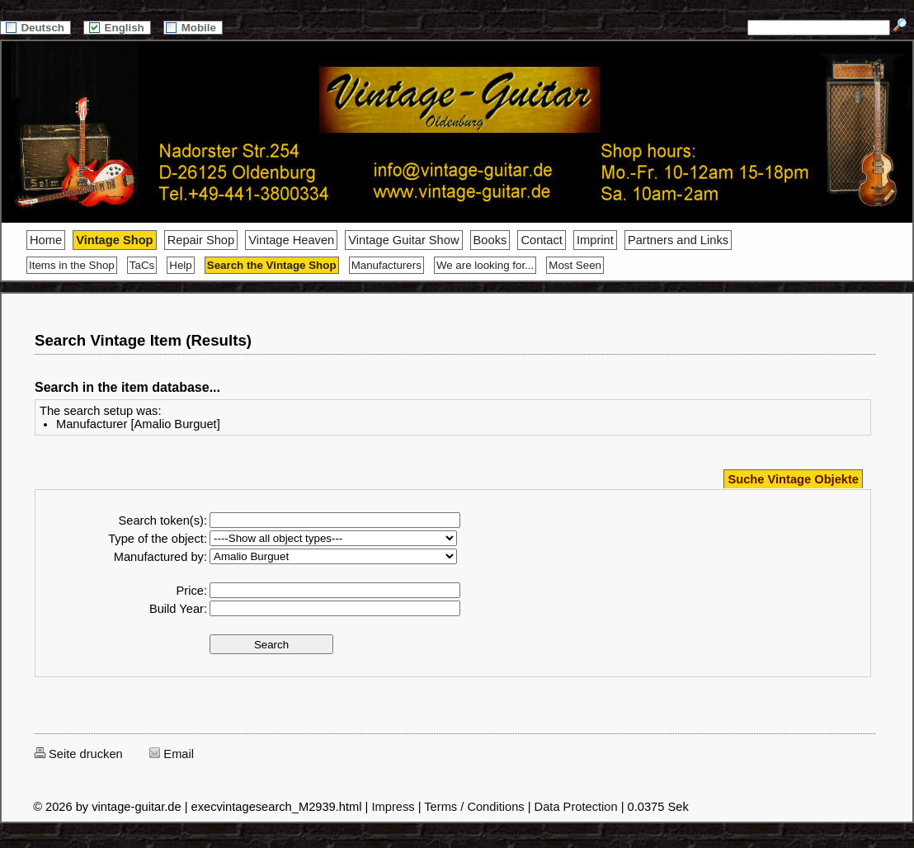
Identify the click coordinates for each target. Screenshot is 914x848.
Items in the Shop (72, 265)
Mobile (193, 27)
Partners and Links (678, 240)
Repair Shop (200, 240)
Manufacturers (386, 265)
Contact (542, 240)
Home (46, 240)
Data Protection (576, 806)
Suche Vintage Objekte (793, 479)
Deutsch (35, 27)
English (117, 27)
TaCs (142, 265)
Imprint (595, 240)
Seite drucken (79, 754)
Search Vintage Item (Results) (143, 340)
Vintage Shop (114, 240)
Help (180, 265)
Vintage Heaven (291, 240)
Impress (392, 806)
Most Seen (575, 265)
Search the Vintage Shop (272, 265)
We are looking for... (485, 265)
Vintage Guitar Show (403, 240)
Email (171, 754)
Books (490, 240)
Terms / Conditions (474, 806)
